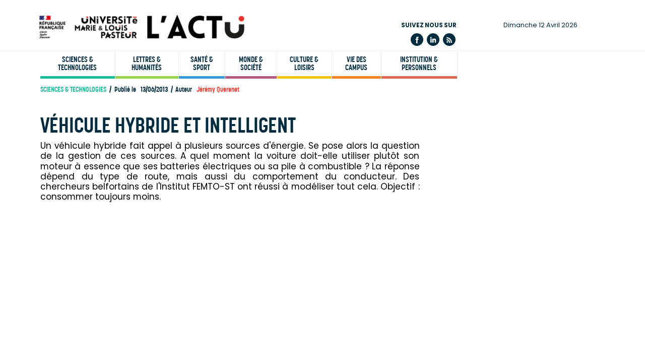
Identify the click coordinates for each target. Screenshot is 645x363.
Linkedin (433, 39)
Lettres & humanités (147, 63)
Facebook (417, 39)
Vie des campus (356, 63)
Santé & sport (201, 63)
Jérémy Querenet (218, 89)
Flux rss (449, 39)
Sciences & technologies (77, 63)
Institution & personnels (419, 63)
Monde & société (251, 63)
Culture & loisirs (304, 63)
